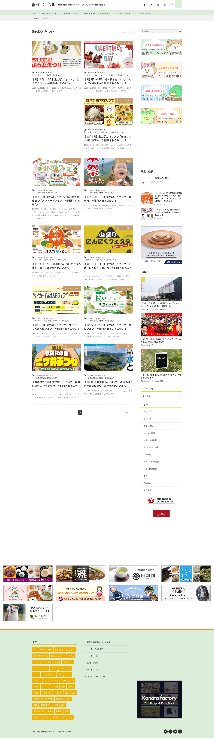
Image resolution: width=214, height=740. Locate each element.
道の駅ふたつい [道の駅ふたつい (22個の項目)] (59, 720)
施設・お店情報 (150, 442)
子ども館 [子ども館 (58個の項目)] (58, 695)
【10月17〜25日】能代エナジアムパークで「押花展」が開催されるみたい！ (167, 215)
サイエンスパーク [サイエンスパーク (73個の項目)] (40, 670)
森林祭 (94, 380)
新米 (95, 195)
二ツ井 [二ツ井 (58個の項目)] (44, 689)
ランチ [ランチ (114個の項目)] (67, 676)
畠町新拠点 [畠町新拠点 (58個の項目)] (44, 707)
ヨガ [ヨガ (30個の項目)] (60, 676)
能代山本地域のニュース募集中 (99, 644)
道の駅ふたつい (58, 77)
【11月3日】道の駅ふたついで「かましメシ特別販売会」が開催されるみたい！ (107, 140)
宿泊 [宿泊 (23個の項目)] (67, 695)
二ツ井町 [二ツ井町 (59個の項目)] (54, 689)
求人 (145, 478)
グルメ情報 (159, 383)
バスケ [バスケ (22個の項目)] (36, 676)
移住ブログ (148, 492)
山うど (42, 77)
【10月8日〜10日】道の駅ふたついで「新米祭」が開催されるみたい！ (108, 201)
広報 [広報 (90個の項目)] (73, 695)
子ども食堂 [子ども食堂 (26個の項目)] (46, 695)
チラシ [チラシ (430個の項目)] (53, 670)
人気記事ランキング (73, 13)
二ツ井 (36, 77)
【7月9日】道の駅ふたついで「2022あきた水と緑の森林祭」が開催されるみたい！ (108, 386)
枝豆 (95, 323)
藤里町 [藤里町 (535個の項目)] (59, 713)
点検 (49, 323)
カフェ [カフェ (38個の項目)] (71, 658)
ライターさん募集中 (95, 651)
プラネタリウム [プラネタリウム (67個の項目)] (48, 676)
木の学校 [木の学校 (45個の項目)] (49, 701)
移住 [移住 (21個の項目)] (63, 707)
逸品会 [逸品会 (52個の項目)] (46, 720)
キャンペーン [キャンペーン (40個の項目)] (38, 664)
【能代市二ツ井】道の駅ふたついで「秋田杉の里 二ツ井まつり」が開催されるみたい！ (56, 388)
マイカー (37, 323)
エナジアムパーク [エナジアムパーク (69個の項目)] (58, 658)
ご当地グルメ (91, 134)
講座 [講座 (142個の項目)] (67, 713)
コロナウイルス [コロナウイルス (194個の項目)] (53, 664)
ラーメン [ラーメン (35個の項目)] (37, 683)
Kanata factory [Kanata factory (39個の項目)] (46, 652)
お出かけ (147, 457)
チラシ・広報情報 (151, 464)
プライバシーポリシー (96, 679)
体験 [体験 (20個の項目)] (63, 689)
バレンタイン (99, 77)
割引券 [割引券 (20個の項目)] (36, 695)
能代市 (49, 77)
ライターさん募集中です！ (131, 13)
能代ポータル (48, 734)
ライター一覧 (92, 658)
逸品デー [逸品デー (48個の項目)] (37, 720)
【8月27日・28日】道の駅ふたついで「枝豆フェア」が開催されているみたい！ (108, 329)
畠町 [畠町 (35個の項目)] (35, 707)
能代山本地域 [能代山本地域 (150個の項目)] (38, 713)
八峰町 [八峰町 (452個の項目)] (71, 689)
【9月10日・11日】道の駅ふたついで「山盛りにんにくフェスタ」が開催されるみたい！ (108, 270)
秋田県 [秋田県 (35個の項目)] (55, 707)
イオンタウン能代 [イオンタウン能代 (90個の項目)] (40, 658)
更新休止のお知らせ (162, 180)
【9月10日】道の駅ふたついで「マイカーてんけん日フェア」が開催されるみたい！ (56, 329)
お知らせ (147, 414)
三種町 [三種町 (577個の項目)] (36, 689)
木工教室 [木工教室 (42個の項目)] (59, 701)
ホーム (35, 13)
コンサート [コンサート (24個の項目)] (67, 664)
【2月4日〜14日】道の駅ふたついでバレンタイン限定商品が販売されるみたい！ (108, 83)
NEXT (125, 415)
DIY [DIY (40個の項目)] (34, 652)
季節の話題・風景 (151, 450)
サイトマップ (92, 672)
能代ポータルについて (51, 13)
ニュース (158, 347)
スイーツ (89, 77)
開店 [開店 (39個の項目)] (70, 720)
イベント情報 (73, 45)
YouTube (147, 485)
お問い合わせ (152, 13)
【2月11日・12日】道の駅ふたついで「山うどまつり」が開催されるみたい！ (56, 83)
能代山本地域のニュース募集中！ (101, 13)
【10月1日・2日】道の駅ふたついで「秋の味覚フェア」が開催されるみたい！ (56, 268)
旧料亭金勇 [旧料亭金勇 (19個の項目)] (37, 701)
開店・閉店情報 (160, 312)
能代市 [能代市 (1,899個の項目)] (50, 713)
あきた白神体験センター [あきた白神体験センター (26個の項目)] (65, 652)
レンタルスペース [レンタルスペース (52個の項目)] (51, 683)
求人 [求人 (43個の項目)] (68, 701)
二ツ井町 (100, 134)
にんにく (89, 262)
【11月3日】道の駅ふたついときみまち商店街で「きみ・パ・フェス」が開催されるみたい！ (56, 203)
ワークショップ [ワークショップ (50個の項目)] (68, 683)
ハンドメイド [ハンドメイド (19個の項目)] (65, 670)
